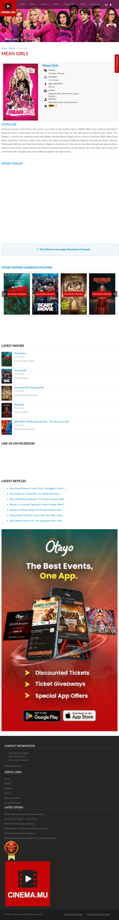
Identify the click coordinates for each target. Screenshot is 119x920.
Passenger (19, 404)
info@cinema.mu (12, 765)
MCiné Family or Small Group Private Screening (26, 828)
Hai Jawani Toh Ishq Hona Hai (28, 387)
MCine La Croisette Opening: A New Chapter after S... (38, 504)
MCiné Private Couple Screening (19, 823)
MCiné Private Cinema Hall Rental (19, 833)
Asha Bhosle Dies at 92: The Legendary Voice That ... (37, 520)
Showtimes (117, 61)
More (83, 4)
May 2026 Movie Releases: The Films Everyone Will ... (38, 499)
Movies (33, 4)
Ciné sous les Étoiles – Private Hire (20, 819)
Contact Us (94, 4)
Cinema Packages (12, 802)
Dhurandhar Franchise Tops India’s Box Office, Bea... (37, 515)
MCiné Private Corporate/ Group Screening (24, 814)
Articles (56, 4)
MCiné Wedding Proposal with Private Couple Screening (30, 838)
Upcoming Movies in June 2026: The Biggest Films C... (38, 488)
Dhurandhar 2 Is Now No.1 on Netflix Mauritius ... (36, 493)
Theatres (44, 4)
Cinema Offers (70, 4)
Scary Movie (20, 370)
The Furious (20, 353)
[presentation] (5, 294)
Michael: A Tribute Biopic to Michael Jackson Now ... (37, 509)
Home (22, 4)
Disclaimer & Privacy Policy (98, 914)
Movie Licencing (11, 798)
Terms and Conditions (73, 914)
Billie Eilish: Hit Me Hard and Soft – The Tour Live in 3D (41, 421)
